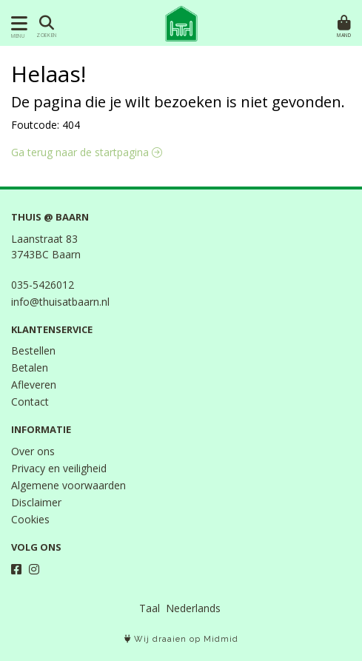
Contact (30, 402)
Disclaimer (36, 502)
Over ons (33, 451)
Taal (149, 608)
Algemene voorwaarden (68, 485)
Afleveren (33, 385)
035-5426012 (42, 285)
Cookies (30, 519)
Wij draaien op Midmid (181, 639)
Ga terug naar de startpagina (86, 152)
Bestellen (33, 350)
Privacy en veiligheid (59, 468)
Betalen (29, 367)
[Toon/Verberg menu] (16, 23)
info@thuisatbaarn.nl (60, 302)
